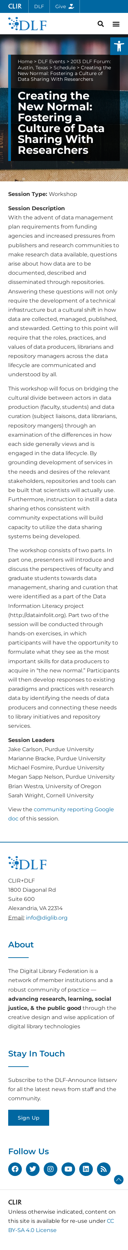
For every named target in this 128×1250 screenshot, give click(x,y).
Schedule (64, 68)
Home (25, 61)
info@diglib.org (47, 917)
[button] (119, 46)
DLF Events (51, 61)
